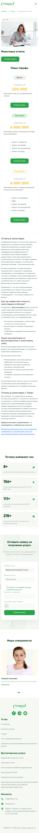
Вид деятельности (10, 575)
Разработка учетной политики (12, 777)
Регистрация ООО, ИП (9, 772)
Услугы (12, 11)
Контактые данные (8, 729)
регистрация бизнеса (27, 434)
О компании (5, 724)
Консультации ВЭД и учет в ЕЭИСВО (14, 785)
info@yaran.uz (10, 804)
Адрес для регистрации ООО (11, 787)
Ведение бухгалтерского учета (12, 429)
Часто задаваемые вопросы (11, 739)
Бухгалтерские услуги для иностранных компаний (19, 782)
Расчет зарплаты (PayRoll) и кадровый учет (16, 767)
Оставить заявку (10, 59)
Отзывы (4, 734)
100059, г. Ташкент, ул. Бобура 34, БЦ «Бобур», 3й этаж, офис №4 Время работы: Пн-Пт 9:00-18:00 (20, 811)
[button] (16, 692)
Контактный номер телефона (13, 601)
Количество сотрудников (12, 592)
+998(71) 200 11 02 (11, 799)
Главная (4, 11)
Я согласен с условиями (19, 588)
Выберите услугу (9, 566)
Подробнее (5, 685)
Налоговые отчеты (8, 763)
